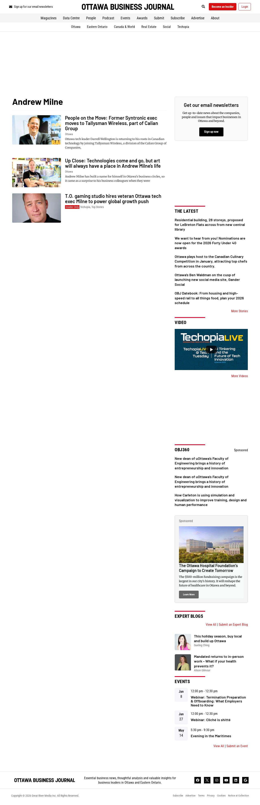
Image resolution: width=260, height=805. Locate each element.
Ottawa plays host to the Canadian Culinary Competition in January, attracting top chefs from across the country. (211, 263)
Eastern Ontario (97, 28)
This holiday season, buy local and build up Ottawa (218, 639)
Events (125, 19)
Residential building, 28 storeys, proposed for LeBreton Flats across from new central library (210, 226)
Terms (197, 798)
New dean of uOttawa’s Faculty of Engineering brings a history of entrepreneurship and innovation (202, 465)
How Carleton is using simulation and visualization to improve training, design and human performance (211, 501)
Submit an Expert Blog (233, 626)
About (215, 19)
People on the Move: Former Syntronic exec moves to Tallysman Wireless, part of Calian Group (111, 124)
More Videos (239, 377)
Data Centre (71, 19)
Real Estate (148, 28)
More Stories (239, 312)
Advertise (197, 19)
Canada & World (124, 28)
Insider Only (72, 208)
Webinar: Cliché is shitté (211, 721)
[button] (198, 7)
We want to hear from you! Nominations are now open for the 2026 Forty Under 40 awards (210, 244)
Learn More (189, 595)
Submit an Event (237, 747)
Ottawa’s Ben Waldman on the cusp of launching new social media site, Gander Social (207, 281)
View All (211, 626)
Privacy (208, 798)
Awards (142, 19)
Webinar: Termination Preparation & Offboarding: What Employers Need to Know (218, 702)
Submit (159, 19)
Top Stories (97, 208)
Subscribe (178, 19)
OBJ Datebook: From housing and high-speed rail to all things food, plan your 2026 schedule (209, 299)
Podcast (108, 19)
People (91, 19)
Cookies (219, 798)
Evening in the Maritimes (211, 737)
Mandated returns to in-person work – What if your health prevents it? (219, 662)
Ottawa (75, 28)
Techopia (183, 28)
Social (167, 28)
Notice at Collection (238, 798)
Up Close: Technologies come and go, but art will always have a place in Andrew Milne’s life (113, 164)
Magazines (48, 19)
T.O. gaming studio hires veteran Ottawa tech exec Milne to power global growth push (113, 200)
